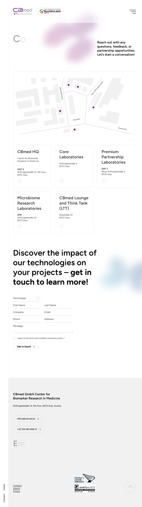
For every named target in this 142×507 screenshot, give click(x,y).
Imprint (16, 488)
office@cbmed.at (26, 418)
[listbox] (27, 298)
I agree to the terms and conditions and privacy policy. (41, 338)
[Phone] (27, 319)
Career (4, 487)
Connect (4, 498)
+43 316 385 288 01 (27, 429)
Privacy (16, 491)
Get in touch (24, 346)
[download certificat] (84, 488)
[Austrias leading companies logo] (84, 478)
